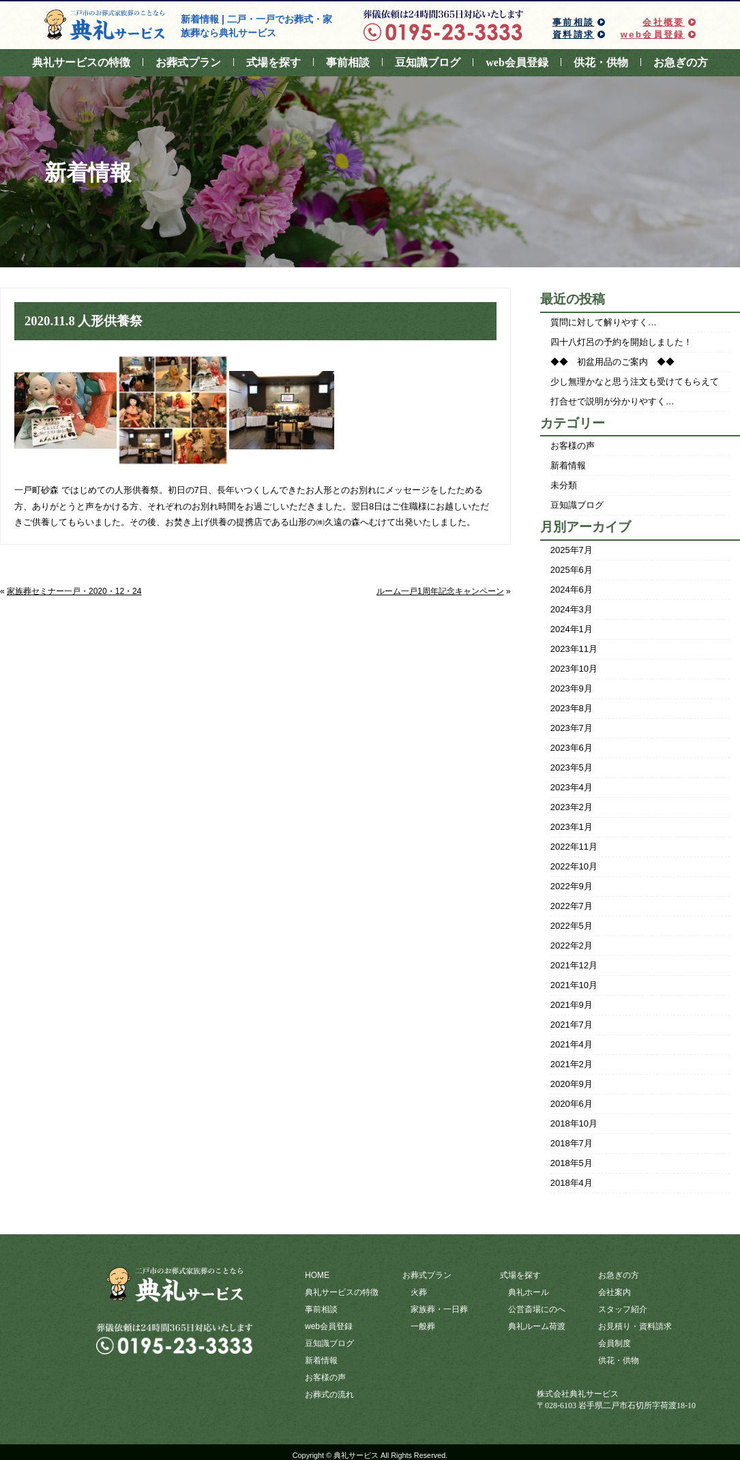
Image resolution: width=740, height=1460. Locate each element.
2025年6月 (571, 570)
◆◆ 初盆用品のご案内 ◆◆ (612, 362)
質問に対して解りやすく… (603, 322)
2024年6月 (571, 589)
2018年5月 (571, 1163)
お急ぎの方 (680, 62)
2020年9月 (571, 1084)
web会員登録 (653, 34)
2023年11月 (573, 649)
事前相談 (573, 22)
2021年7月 (571, 1024)
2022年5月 (571, 926)
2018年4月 (571, 1183)
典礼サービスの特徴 (81, 62)
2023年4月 (571, 787)
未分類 (563, 485)
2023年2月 (571, 807)
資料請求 (573, 34)
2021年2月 (571, 1064)
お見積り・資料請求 (635, 1324)
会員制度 (614, 1340)
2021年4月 (571, 1044)
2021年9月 (571, 1005)
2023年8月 (571, 708)
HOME (317, 1275)
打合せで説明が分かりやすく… (612, 401)
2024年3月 (571, 609)
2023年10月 (573, 669)
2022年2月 (571, 945)
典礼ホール (528, 1291)
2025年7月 (571, 550)
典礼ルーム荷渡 (536, 1324)
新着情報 (568, 465)
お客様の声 (572, 446)
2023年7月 (571, 728)
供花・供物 (601, 62)
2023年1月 (571, 827)
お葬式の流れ (329, 1390)
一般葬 (423, 1324)
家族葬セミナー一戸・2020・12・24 (74, 591)
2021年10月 (573, 985)
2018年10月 (573, 1123)
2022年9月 (571, 886)
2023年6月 (571, 748)
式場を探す (273, 62)
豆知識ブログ (427, 62)
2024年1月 (571, 629)
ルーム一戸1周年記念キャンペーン (440, 591)
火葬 (419, 1291)
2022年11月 (573, 846)
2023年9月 (571, 688)
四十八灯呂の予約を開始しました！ (621, 342)
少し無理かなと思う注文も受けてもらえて (634, 381)
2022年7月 (571, 906)
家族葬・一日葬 (439, 1308)
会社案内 (614, 1291)
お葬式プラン (188, 62)
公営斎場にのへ (536, 1308)
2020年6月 (571, 1104)
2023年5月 (571, 767)
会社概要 (663, 22)
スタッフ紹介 (622, 1308)
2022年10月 (573, 866)
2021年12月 (573, 965)
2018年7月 (571, 1143)
